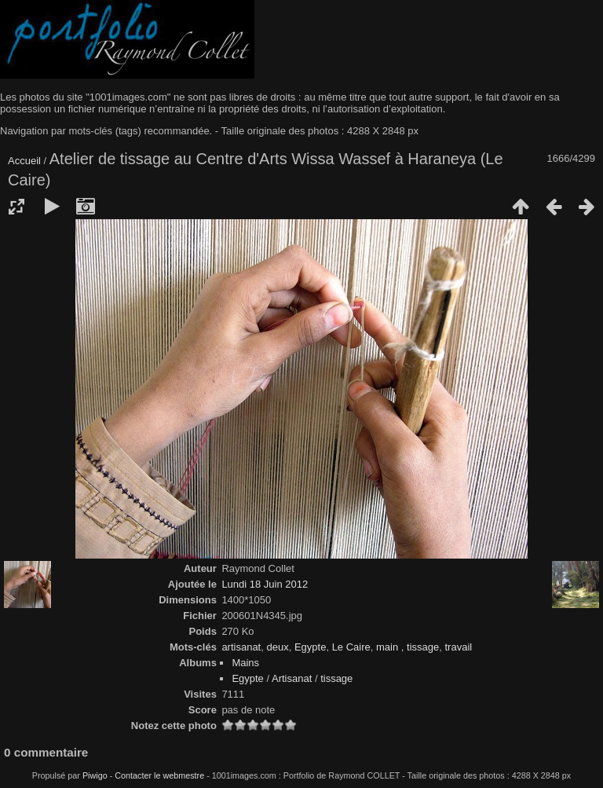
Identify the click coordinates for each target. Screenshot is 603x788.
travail (458, 647)
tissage (423, 647)
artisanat (241, 647)
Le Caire (351, 647)
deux (277, 647)
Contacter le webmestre (159, 775)
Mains (245, 663)
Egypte (310, 647)
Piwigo (95, 775)
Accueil (24, 161)
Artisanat (292, 678)
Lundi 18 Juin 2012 (264, 584)
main (388, 647)
